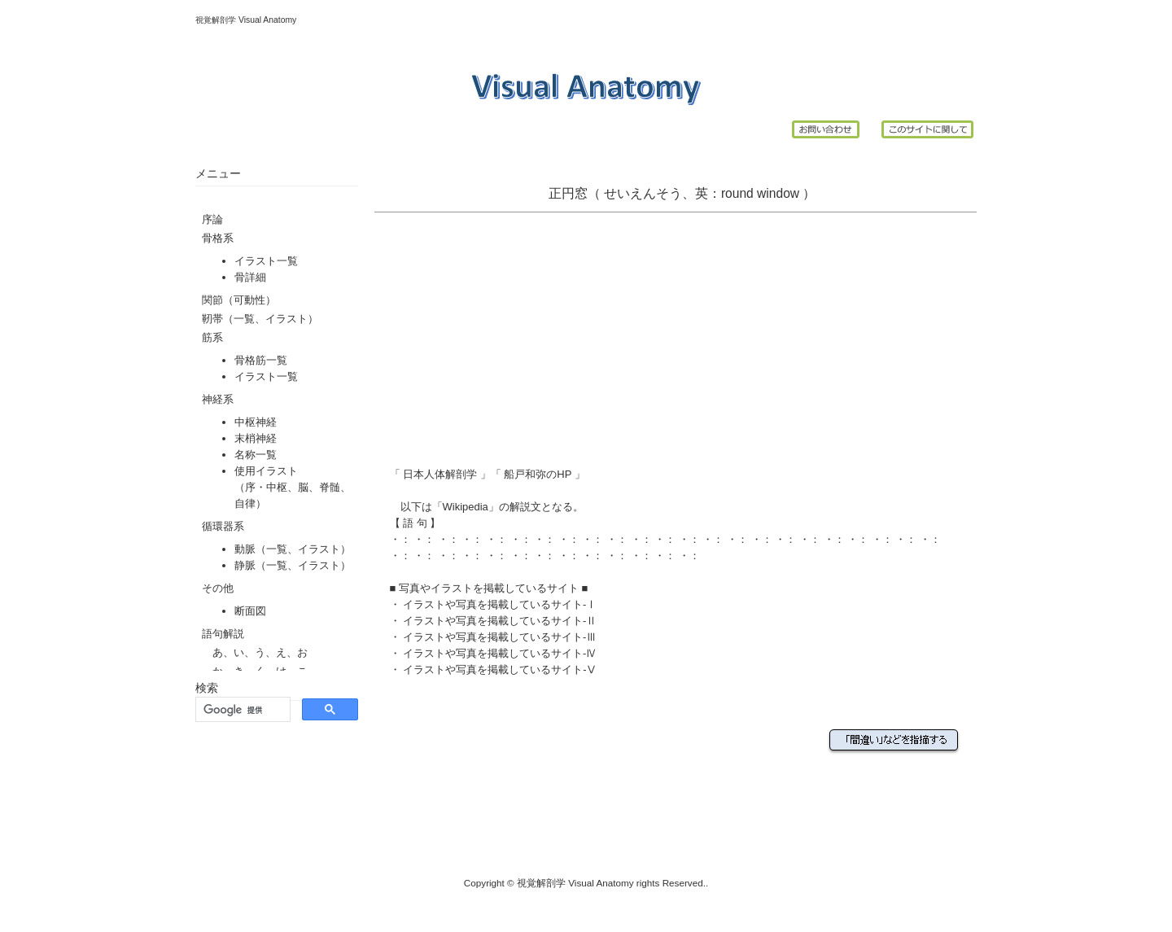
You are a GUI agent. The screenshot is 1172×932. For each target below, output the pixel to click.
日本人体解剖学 (440, 474)
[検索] (241, 709)
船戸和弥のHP (538, 474)
